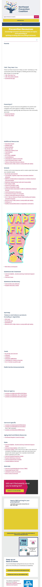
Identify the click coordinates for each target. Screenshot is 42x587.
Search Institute (9, 147)
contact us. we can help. (14, 490)
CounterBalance (9, 157)
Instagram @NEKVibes (11, 358)
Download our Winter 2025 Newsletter (18, 570)
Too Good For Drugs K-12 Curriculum (14, 193)
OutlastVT (7, 357)
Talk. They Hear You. (10, 75)
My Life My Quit (9, 149)
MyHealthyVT (8, 322)
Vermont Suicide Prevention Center (14, 456)
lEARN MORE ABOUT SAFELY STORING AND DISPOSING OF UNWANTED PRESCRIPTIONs (21, 534)
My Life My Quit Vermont (11, 174)
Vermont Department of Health (13, 459)
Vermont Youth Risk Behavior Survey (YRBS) (16, 468)
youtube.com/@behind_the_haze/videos (16, 395)
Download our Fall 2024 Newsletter (17, 574)
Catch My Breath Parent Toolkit (13, 160)
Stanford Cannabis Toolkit (12, 185)
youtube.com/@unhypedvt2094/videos (15, 425)
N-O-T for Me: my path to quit (13, 362)
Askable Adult (8, 145)
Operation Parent (9, 144)
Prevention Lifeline (9, 449)
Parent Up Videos (9, 115)
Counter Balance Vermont (12, 461)
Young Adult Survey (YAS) (11, 470)
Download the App (10, 78)
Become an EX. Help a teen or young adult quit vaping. (19, 200)
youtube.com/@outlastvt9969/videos (15, 430)
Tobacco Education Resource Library (14, 162)
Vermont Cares (9, 277)
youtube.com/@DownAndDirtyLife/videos (16, 393)
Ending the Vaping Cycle (11, 150)
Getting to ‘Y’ (8, 202)
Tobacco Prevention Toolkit (12, 187)
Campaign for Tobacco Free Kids (13, 158)
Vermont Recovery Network (12, 284)
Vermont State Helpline (11, 448)
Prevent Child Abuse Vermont (12, 458)
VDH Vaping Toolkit (10, 184)
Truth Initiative (8, 152)
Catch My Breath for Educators (13, 192)
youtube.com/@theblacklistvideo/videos (16, 396)
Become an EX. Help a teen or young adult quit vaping (19, 163)
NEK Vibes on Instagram (11, 266)
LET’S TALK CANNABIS (10, 155)
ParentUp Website (9, 114)
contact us (20, 20)
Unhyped (7, 153)
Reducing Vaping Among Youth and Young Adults (18, 182)
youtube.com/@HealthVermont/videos (15, 426)
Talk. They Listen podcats (11, 77)
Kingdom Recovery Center (12, 285)
